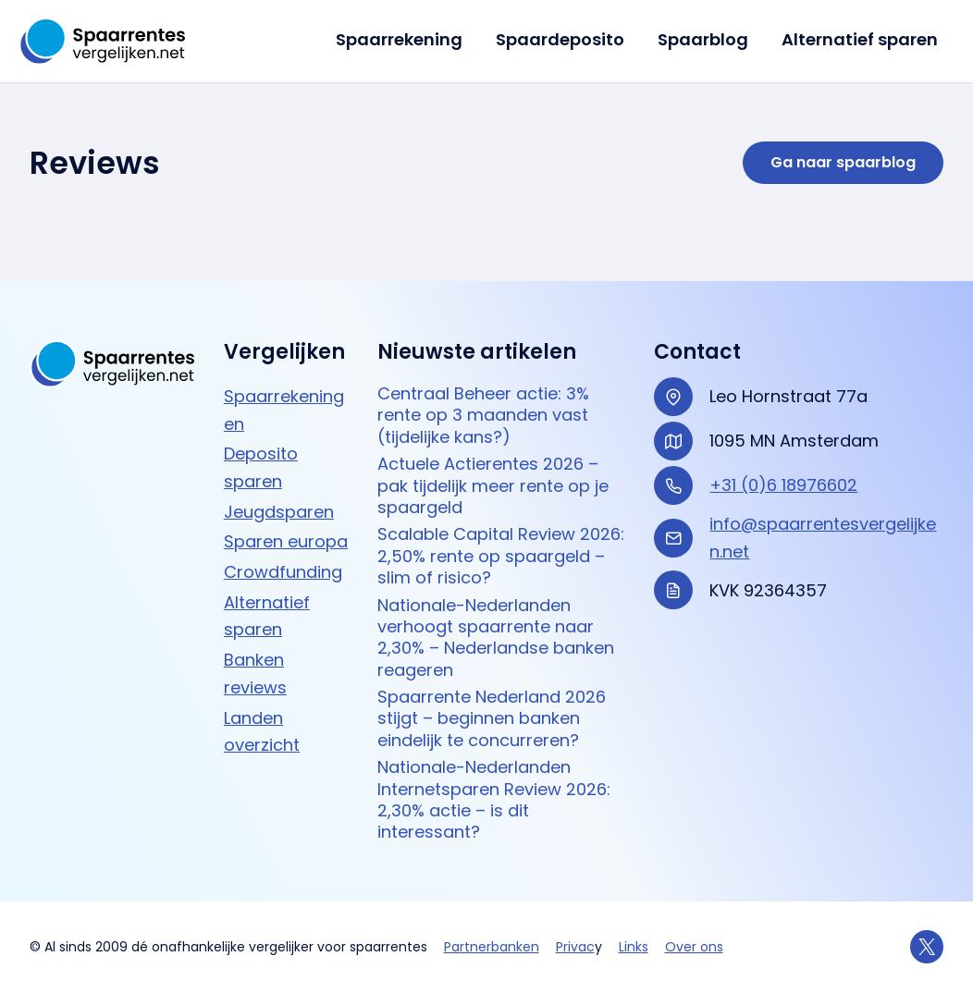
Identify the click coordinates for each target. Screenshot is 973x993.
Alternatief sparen (860, 39)
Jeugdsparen (279, 511)
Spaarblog (703, 39)
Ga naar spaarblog (843, 162)
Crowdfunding (283, 571)
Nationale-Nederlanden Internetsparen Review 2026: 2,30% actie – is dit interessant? (493, 799)
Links (633, 947)
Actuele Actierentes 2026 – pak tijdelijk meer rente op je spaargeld (493, 485)
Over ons (694, 947)
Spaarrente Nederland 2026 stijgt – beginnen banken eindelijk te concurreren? (491, 718)
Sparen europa (286, 541)
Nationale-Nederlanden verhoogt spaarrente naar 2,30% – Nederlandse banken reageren (495, 638)
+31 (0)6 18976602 (783, 484)
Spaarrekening (399, 39)
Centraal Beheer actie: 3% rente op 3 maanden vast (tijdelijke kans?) (483, 415)
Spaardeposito (560, 39)
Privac (575, 947)
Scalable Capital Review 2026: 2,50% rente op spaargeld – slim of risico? (500, 555)
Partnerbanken (491, 947)
